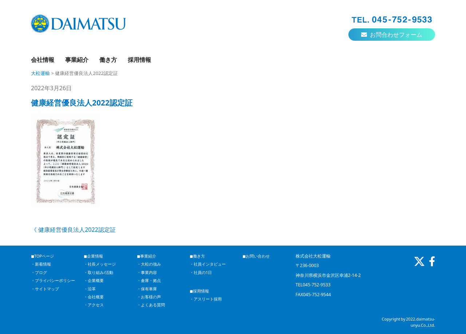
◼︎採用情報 (199, 291)
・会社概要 (94, 296)
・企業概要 (94, 280)
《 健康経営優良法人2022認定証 (73, 230)
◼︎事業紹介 (146, 256)
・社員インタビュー (208, 264)
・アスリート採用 (206, 299)
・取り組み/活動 (98, 272)
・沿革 (90, 288)
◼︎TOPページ (42, 256)
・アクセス (94, 304)
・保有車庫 (147, 288)
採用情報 (139, 60)
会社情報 (42, 60)
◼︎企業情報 (93, 256)
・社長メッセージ (100, 264)
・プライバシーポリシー (53, 280)
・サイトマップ (45, 288)
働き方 (108, 60)
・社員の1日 (201, 272)
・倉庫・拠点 (149, 280)
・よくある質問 (151, 304)
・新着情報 (41, 264)
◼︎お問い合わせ (256, 256)
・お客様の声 (149, 296)
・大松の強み (149, 264)
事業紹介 (76, 60)
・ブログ (39, 272)
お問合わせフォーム (391, 35)
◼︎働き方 (197, 256)
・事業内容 (147, 272)
